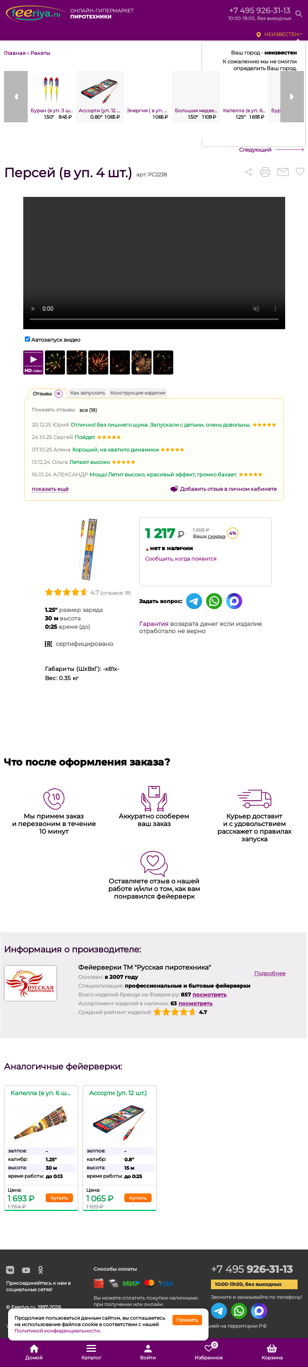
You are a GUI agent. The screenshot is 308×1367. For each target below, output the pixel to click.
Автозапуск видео (55, 339)
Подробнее (270, 973)
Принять (187, 1320)
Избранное (209, 1353)
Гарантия (153, 624)
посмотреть (209, 994)
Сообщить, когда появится (181, 558)
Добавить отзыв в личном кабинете (228, 489)
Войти (148, 1353)
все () (88, 410)
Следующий (255, 149)
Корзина (272, 1353)
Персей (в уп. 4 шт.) (68, 172)
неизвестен (281, 34)
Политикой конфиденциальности (56, 1331)
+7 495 (253, 1269)
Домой (34, 1353)
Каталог (91, 1353)
